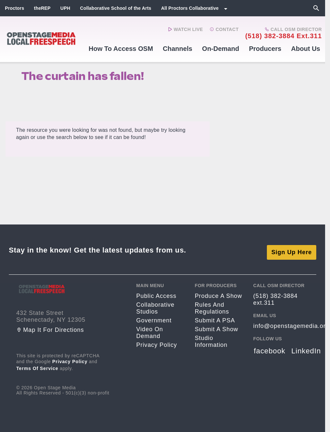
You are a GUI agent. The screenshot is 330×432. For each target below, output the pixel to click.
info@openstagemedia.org (291, 321)
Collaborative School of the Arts (115, 8)
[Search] (316, 8)
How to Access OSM (121, 48)
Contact (224, 29)
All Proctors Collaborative (189, 8)
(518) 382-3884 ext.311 (283, 35)
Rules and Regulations (212, 304)
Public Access (156, 291)
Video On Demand (149, 328)
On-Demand (220, 48)
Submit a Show (216, 325)
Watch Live (185, 29)
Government (154, 316)
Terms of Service (37, 364)
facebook (270, 347)
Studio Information (211, 337)
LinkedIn (306, 347)
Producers (265, 48)
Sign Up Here (291, 248)
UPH (65, 8)
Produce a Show (218, 291)
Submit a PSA (215, 316)
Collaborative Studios (155, 304)
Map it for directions (50, 325)
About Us (305, 48)
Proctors (14, 8)
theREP (42, 8)
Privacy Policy (70, 357)
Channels (177, 48)
